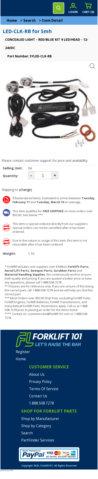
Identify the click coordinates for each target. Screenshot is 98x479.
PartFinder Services (37, 440)
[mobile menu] (7, 8)
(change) (25, 189)
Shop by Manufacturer (40, 418)
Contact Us (38, 396)
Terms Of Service (43, 388)
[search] (58, 8)
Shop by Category (36, 425)
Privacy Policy (40, 381)
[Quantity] (42, 175)
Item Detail (52, 20)
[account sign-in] (73, 8)
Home (12, 20)
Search (29, 20)
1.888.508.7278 (41, 403)
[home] (22, 8)
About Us (37, 374)
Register (23, 351)
